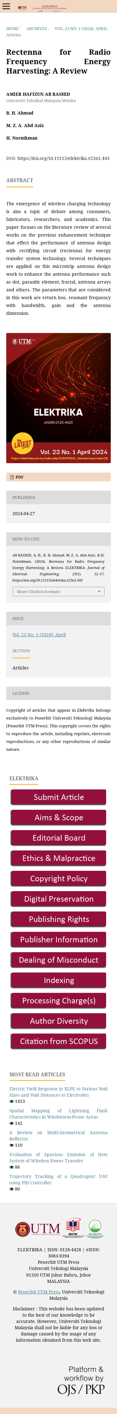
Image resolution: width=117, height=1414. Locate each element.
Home (12, 28)
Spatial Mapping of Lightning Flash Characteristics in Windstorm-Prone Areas (58, 1114)
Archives (37, 28)
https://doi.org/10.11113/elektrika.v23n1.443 (63, 158)
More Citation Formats (38, 591)
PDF (19, 477)
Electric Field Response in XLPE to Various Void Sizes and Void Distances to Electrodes (58, 1092)
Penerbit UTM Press (39, 1292)
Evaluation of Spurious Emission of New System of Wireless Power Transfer (58, 1157)
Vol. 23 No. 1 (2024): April (81, 28)
